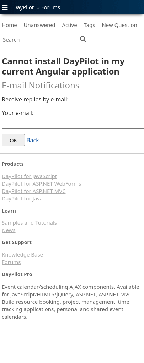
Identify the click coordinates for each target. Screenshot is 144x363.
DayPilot (23, 7)
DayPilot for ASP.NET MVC (33, 190)
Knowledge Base (22, 254)
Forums (50, 7)
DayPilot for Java (22, 198)
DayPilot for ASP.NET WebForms (41, 183)
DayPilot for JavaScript (29, 176)
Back (32, 140)
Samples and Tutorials (29, 222)
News (9, 229)
